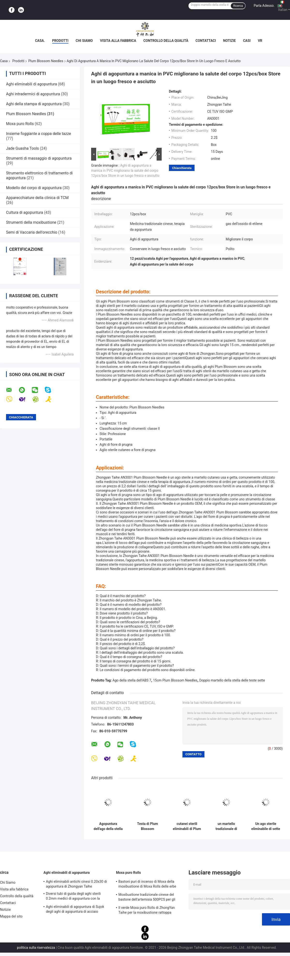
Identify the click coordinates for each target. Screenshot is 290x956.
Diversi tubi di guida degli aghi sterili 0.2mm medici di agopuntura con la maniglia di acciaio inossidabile (73, 897)
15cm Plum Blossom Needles (175, 680)
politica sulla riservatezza (36, 947)
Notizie (229, 41)
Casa (4, 61)
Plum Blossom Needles (45, 61)
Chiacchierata (181, 168)
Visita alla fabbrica (118, 41)
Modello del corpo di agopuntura (34, 187)
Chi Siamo (84, 41)
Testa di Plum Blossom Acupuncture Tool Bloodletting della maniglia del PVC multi (147, 826)
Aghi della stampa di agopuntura (34, 104)
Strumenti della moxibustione (31, 222)
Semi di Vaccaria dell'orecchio (31, 232)
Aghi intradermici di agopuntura (33, 94)
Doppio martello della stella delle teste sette (232, 680)
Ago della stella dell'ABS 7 (132, 680)
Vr (260, 41)
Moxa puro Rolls (20, 123)
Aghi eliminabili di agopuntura (31, 84)
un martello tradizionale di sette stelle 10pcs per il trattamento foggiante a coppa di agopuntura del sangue (226, 826)
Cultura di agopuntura (24, 212)
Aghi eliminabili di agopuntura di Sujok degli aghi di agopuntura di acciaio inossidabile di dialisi (75, 910)
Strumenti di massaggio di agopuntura (39, 158)
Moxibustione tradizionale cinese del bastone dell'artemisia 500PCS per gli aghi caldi (146, 898)
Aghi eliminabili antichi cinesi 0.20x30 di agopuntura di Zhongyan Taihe (76, 884)
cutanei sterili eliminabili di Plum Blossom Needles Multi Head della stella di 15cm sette (187, 826)
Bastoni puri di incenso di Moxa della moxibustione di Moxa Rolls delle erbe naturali (147, 885)
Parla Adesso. (264, 5)
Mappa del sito (11, 916)
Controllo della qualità (165, 41)
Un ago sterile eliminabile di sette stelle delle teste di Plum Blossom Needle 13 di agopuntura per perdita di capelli (265, 826)
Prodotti (60, 41)
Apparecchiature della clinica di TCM (37, 197)
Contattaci (206, 41)
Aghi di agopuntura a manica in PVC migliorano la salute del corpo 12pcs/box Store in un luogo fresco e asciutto (125, 170)
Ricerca (238, 5)
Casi (247, 41)
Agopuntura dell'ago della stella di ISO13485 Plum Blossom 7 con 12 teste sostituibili (108, 826)
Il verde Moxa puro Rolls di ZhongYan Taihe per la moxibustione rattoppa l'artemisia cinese (146, 911)
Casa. (40, 41)
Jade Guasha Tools (22, 148)
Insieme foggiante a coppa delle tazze (38, 133)
